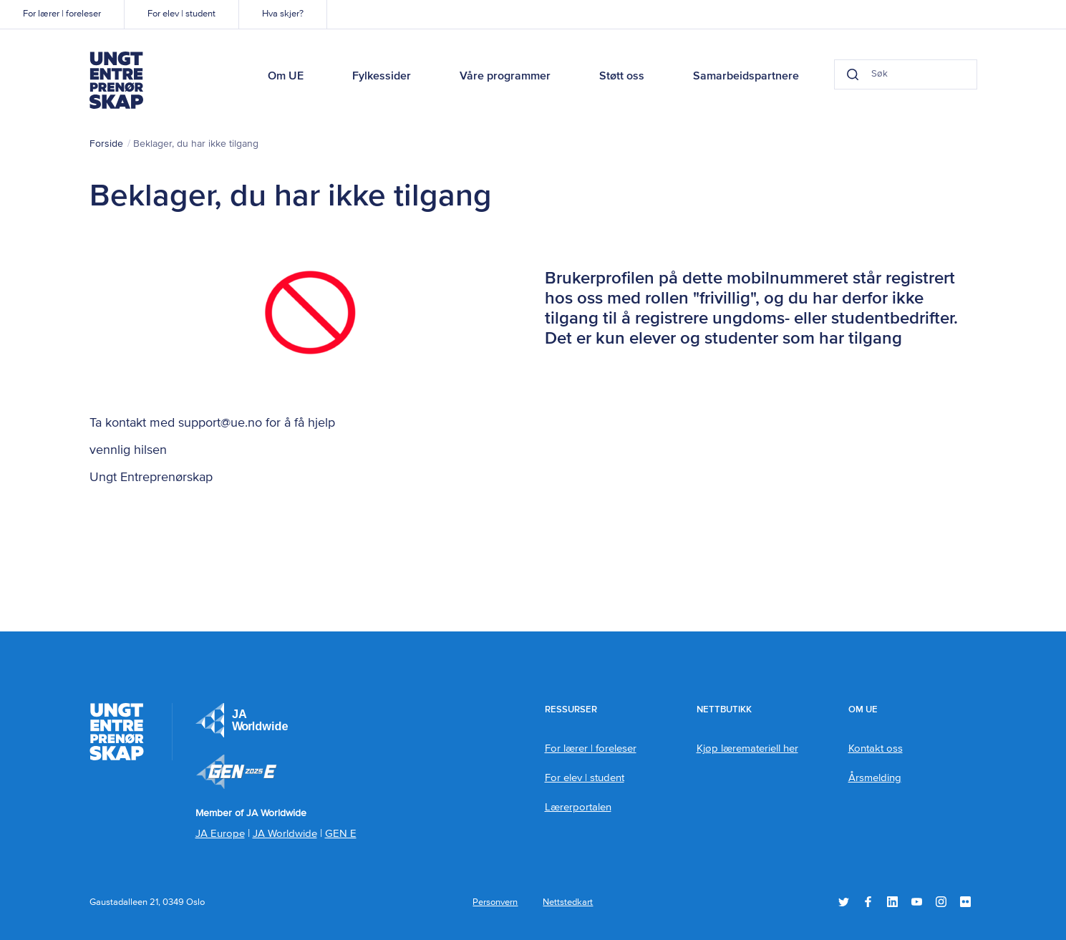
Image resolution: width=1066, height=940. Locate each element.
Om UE (286, 76)
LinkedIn (892, 901)
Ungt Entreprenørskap (116, 80)
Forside (106, 144)
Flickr (965, 901)
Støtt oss (621, 76)
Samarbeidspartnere (746, 76)
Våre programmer (505, 76)
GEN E (341, 833)
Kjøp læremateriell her (747, 748)
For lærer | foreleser (62, 14)
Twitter (843, 901)
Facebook (868, 901)
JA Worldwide (285, 833)
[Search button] (853, 74)
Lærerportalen (578, 807)
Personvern (495, 902)
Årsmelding (874, 777)
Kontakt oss (875, 748)
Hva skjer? (283, 14)
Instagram (941, 901)
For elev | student (181, 14)
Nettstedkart (568, 902)
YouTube (916, 901)
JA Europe (242, 720)
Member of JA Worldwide (236, 772)
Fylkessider (381, 76)
